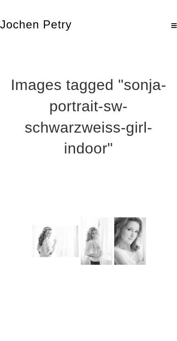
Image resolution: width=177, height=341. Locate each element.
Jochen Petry (36, 24)
